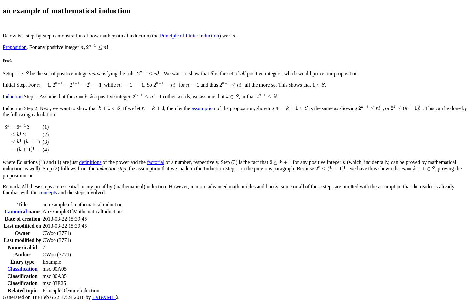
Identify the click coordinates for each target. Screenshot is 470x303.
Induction (13, 96)
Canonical (15, 211)
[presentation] (82, 48)
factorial (155, 162)
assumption (203, 108)
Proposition (15, 47)
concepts (48, 192)
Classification (23, 269)
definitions (90, 162)
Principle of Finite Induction (189, 35)
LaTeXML (105, 297)
